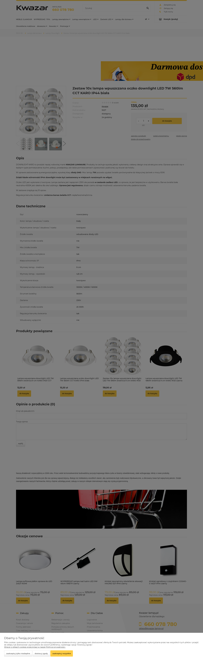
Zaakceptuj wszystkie (61, 653)
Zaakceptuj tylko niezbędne (18, 653)
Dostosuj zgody (41, 653)
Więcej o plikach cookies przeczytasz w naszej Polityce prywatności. (35, 647)
